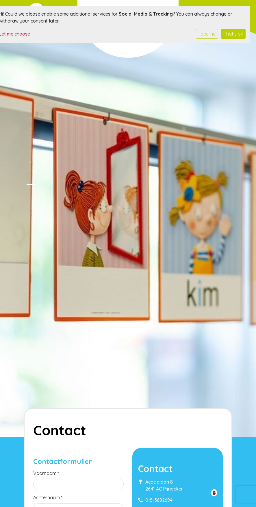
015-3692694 (158, 500)
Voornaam (46, 473)
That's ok (233, 34)
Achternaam (47, 497)
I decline (207, 34)
